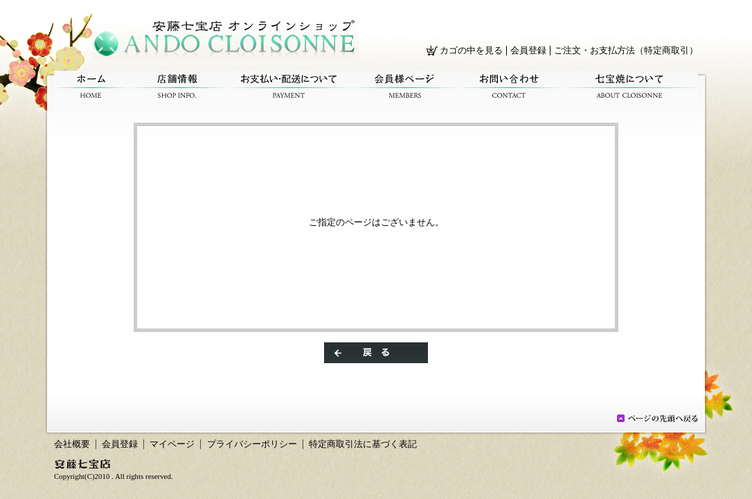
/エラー (225, 38)
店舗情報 (177, 86)
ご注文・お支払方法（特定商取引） (626, 50)
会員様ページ (404, 86)
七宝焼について (630, 86)
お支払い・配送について (289, 86)
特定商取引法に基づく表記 (363, 444)
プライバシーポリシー (252, 444)
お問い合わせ (509, 86)
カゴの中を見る (471, 50)
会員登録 (528, 50)
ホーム (91, 86)
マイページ (172, 444)
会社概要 (72, 444)
